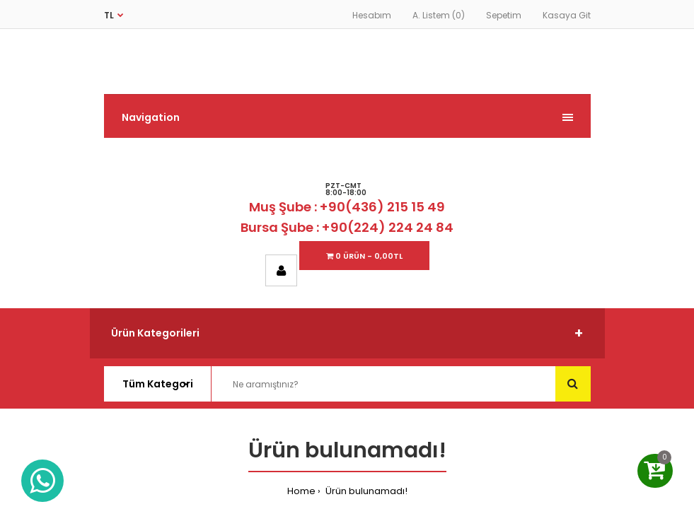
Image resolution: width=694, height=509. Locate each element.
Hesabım (371, 15)
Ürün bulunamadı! (365, 491)
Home (301, 491)
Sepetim (503, 15)
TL (109, 15)
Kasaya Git (567, 15)
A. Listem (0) (438, 15)
